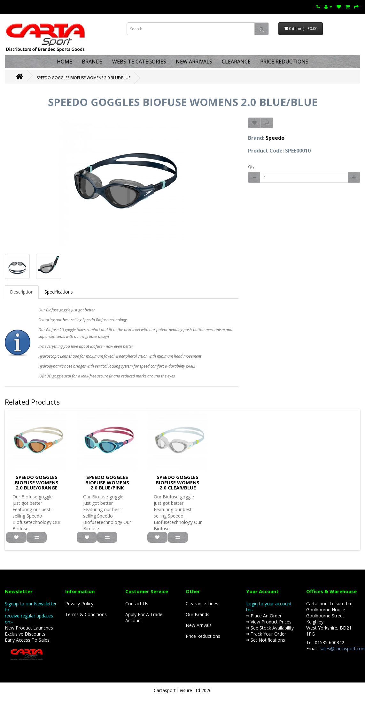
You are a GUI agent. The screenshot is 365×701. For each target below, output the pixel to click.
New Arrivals (199, 625)
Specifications (58, 292)
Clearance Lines (202, 603)
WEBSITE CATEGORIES (139, 61)
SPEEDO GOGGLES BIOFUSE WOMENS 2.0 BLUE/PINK (107, 482)
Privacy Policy (79, 603)
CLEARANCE (236, 61)
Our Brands (197, 614)
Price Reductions (203, 636)
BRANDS (92, 61)
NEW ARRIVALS (194, 61)
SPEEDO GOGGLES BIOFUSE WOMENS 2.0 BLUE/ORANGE (36, 482)
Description (22, 292)
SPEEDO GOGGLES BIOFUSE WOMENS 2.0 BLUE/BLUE (83, 77)
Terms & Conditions (86, 614)
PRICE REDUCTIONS (284, 61)
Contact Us (136, 603)
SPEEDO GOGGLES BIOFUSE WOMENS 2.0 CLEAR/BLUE (177, 482)
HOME (64, 61)
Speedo (275, 137)
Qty (251, 166)
